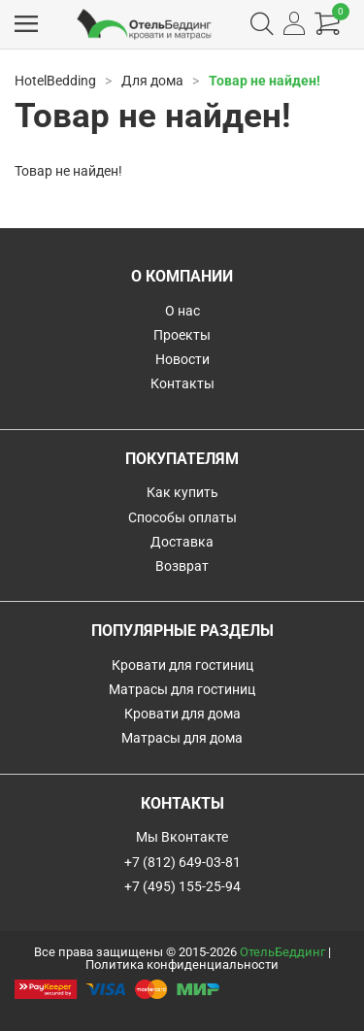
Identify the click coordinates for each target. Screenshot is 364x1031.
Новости (182, 359)
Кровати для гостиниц (182, 665)
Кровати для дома (182, 713)
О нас (182, 310)
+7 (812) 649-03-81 (182, 862)
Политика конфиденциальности (182, 964)
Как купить (182, 492)
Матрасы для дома (182, 738)
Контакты (182, 383)
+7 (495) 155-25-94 (182, 886)
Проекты (182, 335)
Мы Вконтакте (182, 837)
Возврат (182, 566)
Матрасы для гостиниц (182, 689)
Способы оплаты (182, 517)
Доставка (182, 541)
